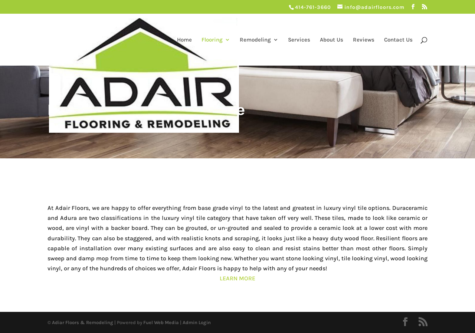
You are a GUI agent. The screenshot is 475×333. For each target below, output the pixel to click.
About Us (331, 40)
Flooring (212, 40)
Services (299, 40)
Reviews (363, 40)
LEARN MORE (237, 278)
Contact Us (398, 40)
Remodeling (255, 40)
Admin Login (197, 322)
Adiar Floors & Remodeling (82, 322)
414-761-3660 (313, 7)
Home (184, 40)
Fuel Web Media (161, 322)
